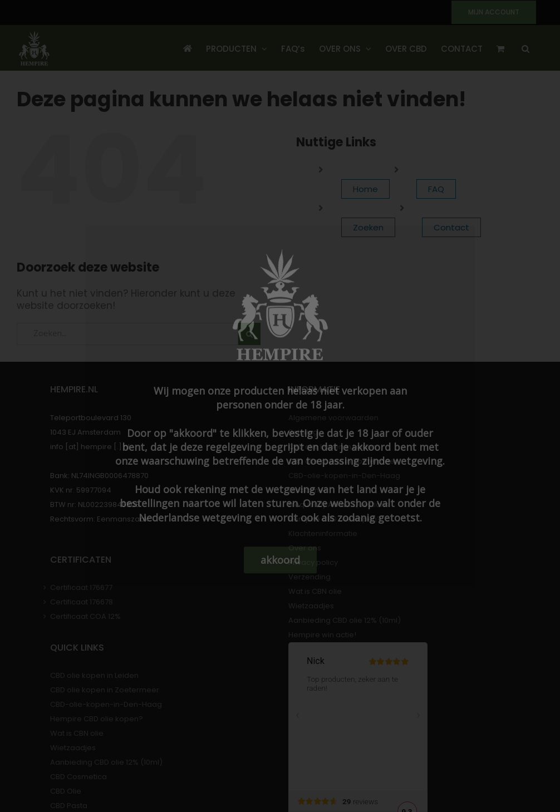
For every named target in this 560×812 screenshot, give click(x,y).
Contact (451, 227)
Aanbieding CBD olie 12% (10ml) (344, 620)
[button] (525, 47)
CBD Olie (65, 791)
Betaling (303, 432)
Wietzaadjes (311, 606)
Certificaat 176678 (81, 602)
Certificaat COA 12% (85, 616)
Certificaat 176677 (81, 587)
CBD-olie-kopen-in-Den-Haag (344, 475)
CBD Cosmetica (78, 776)
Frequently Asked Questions (338, 504)
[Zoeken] (249, 334)
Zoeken (368, 227)
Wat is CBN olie (315, 591)
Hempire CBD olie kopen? (334, 519)
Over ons (304, 548)
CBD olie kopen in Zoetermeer (342, 461)
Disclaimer (307, 490)
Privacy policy (313, 562)
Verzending (309, 577)
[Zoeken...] (127, 334)
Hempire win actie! (322, 634)
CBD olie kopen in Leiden (332, 446)
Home (365, 189)
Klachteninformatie (322, 533)
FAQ (436, 189)
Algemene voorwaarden (333, 417)
